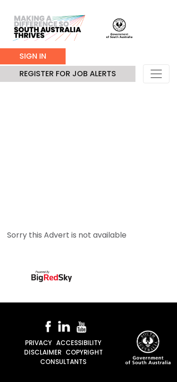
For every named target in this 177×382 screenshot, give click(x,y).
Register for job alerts (67, 73)
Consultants (63, 361)
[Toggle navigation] (156, 73)
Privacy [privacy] (38, 342)
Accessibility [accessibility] (78, 342)
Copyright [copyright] (84, 352)
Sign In (32, 56)
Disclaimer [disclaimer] (42, 352)
